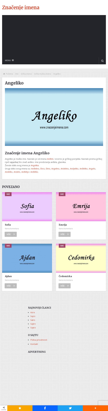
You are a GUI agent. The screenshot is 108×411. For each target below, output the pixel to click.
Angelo (92, 168)
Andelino (65, 168)
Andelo (17, 171)
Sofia (8, 224)
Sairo (32, 319)
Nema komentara (12, 228)
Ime (16, 74)
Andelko (9, 171)
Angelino (55, 168)
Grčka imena (26, 74)
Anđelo (50, 158)
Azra (32, 312)
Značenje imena (20, 7)
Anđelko (34, 171)
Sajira (33, 327)
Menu (8, 60)
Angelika (35, 165)
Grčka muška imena (42, 74)
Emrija (63, 224)
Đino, (48, 168)
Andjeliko (74, 168)
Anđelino (35, 168)
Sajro (32, 316)
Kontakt (34, 344)
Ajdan (8, 276)
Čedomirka (65, 276)
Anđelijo (25, 171)
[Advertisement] (54, 36)
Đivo (42, 168)
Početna (9, 74)
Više (11, 234)
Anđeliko (84, 168)
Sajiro (33, 323)
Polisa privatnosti (38, 339)
